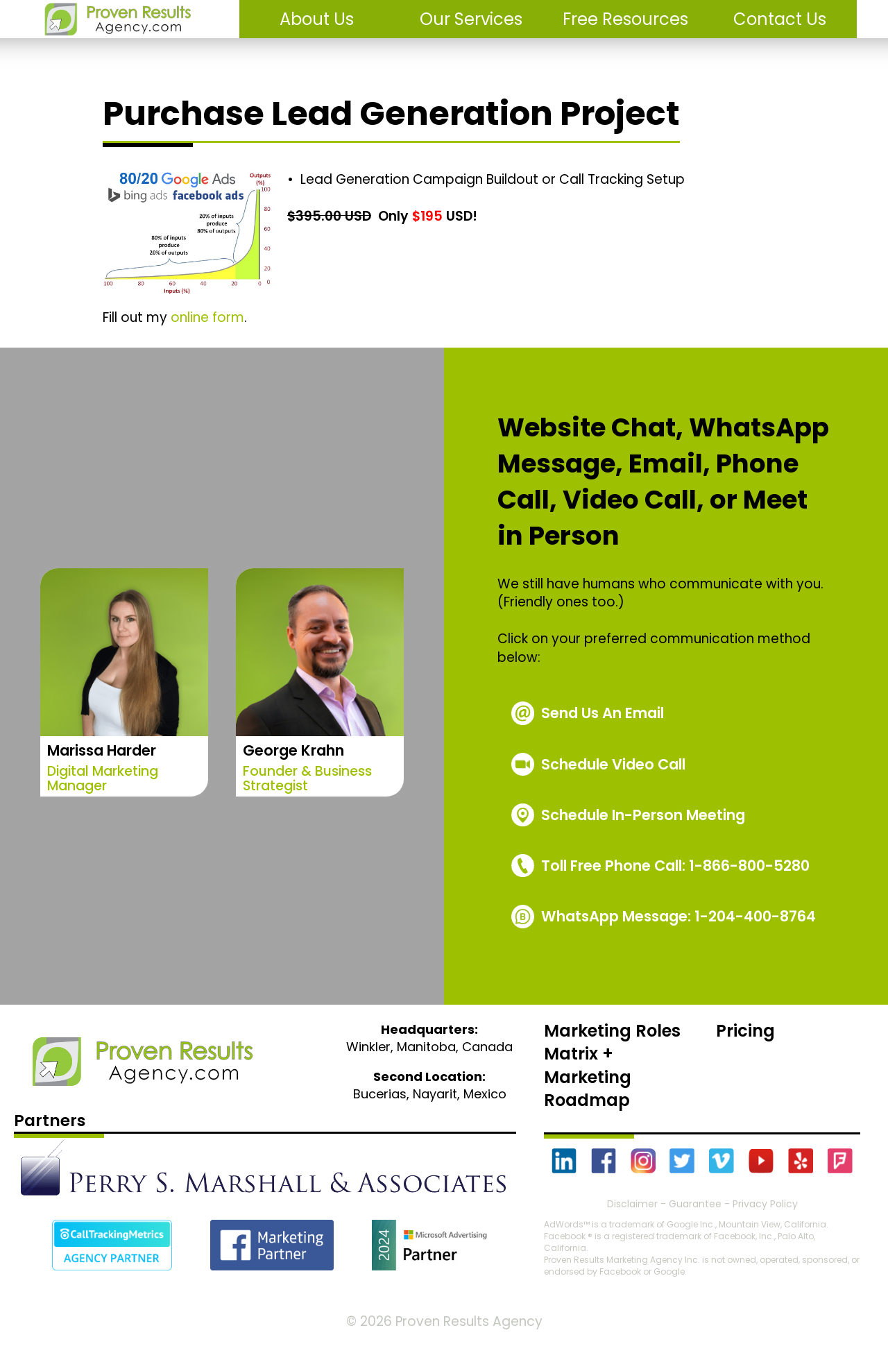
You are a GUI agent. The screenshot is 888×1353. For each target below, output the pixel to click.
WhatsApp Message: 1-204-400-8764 (678, 916)
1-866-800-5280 (675, 866)
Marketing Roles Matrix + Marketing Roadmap (612, 1065)
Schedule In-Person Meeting (643, 815)
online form (207, 317)
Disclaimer (632, 1204)
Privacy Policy (765, 1204)
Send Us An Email (602, 713)
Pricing (745, 1030)
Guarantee (695, 1204)
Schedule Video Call (613, 764)
